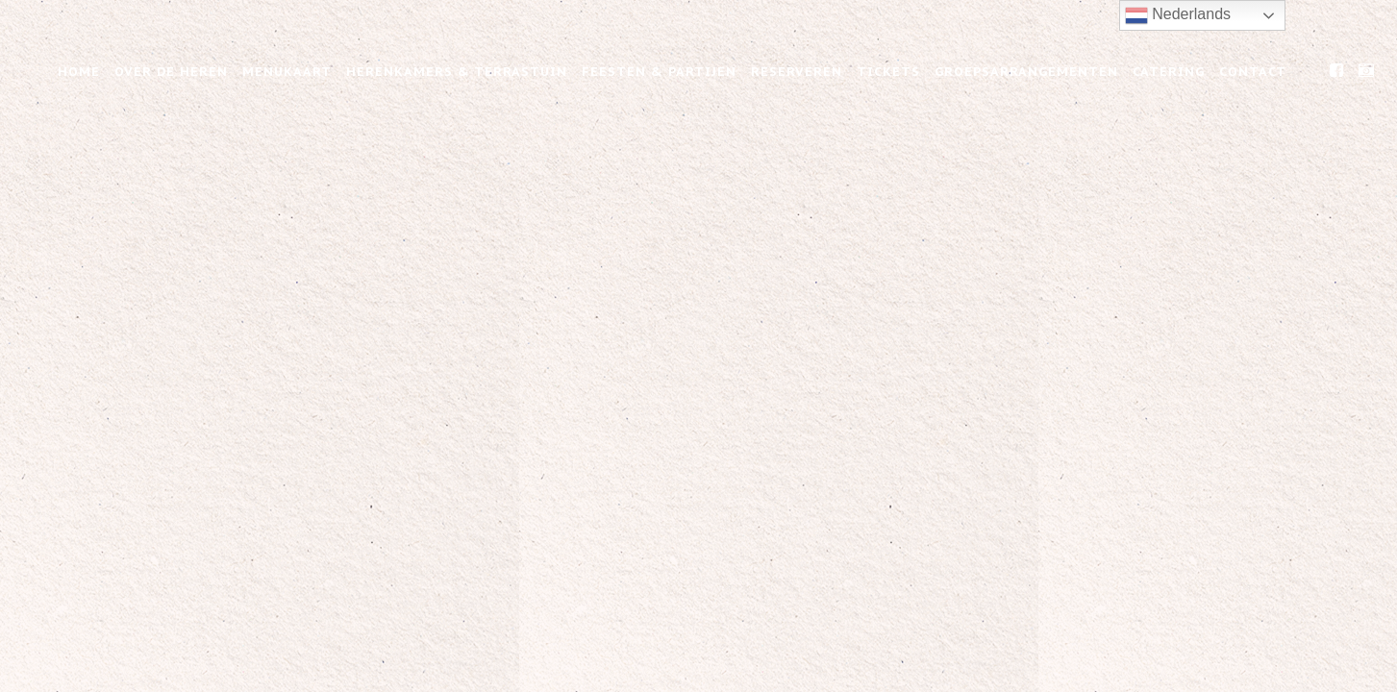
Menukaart (287, 71)
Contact (1252, 71)
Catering (1169, 71)
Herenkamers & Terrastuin (456, 71)
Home (79, 71)
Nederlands (1178, 15)
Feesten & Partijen (659, 71)
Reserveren (796, 71)
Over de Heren (171, 71)
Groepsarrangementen (1026, 71)
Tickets (888, 71)
